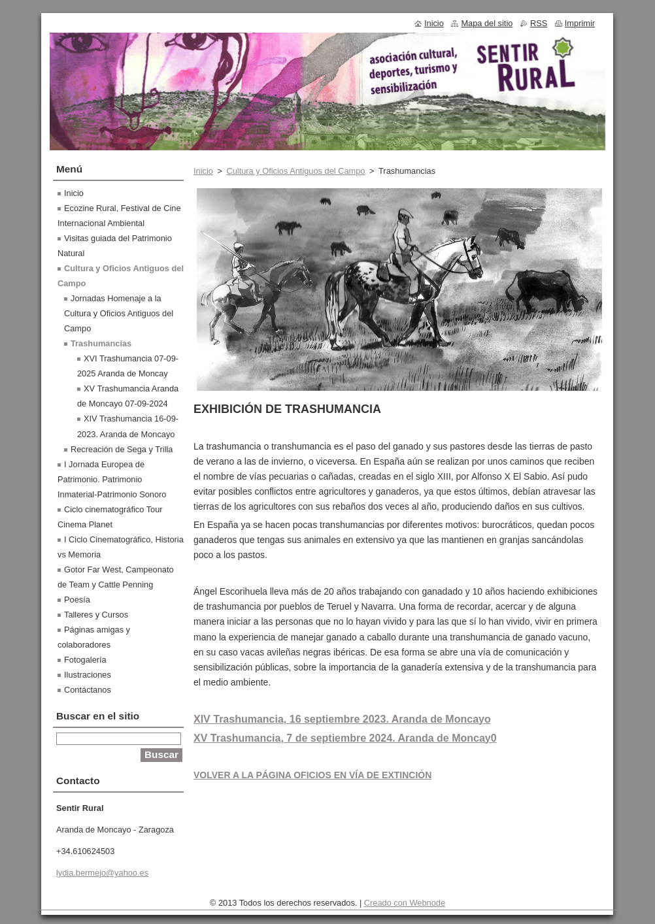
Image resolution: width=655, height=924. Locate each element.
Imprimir (580, 23)
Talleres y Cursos (96, 614)
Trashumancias (101, 343)
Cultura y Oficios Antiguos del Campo (295, 171)
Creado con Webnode (404, 903)
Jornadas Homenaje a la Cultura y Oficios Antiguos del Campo (118, 313)
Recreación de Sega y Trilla (122, 449)
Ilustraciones (87, 675)
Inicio (203, 171)
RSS (538, 23)
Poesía (77, 599)
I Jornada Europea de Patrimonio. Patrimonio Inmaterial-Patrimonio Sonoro (112, 479)
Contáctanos (87, 690)
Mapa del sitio (486, 23)
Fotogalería (85, 660)
